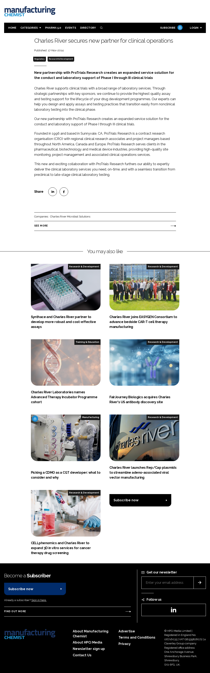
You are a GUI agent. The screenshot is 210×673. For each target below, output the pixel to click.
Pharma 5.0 (53, 27)
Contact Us (82, 655)
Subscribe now (126, 500)
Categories (29, 27)
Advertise (126, 631)
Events (70, 27)
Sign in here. (39, 600)
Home (12, 27)
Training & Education (87, 342)
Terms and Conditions (136, 637)
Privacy (124, 644)
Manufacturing (90, 417)
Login (194, 27)
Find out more (15, 611)
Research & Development (61, 59)
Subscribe (171, 28)
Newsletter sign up (89, 649)
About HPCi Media (87, 642)
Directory (88, 27)
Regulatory (39, 59)
